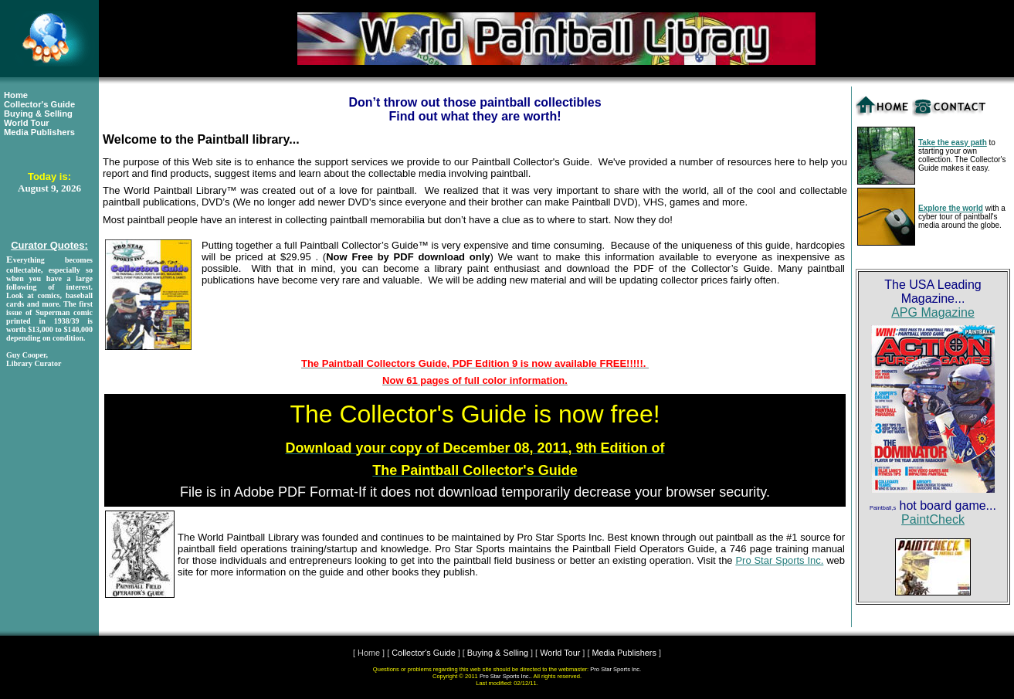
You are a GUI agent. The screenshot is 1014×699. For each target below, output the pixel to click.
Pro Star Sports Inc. (779, 560)
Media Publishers (39, 132)
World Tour (26, 122)
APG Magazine (933, 312)
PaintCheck (933, 519)
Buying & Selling (38, 113)
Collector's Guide (39, 104)
